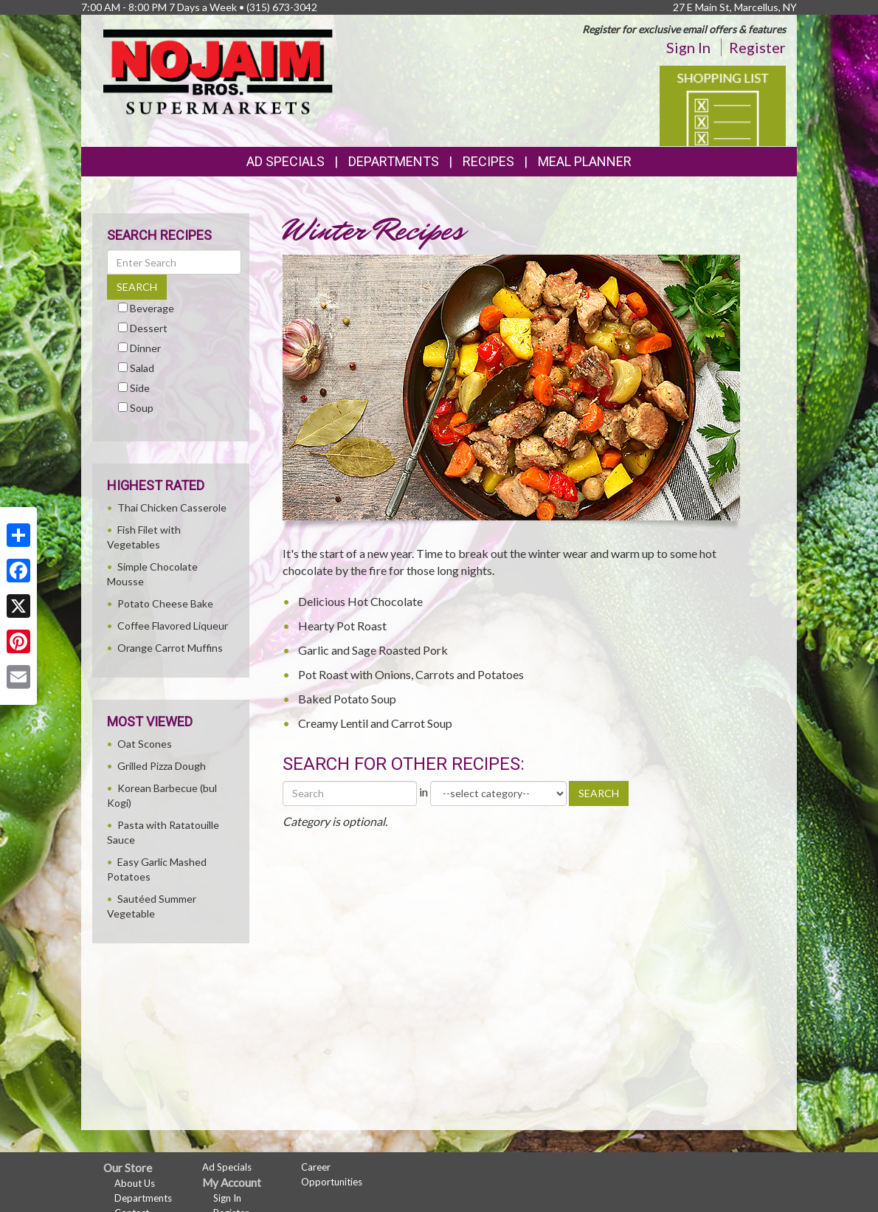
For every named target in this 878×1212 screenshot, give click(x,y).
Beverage (152, 308)
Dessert (148, 328)
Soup (141, 408)
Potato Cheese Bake (165, 603)
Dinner (145, 348)
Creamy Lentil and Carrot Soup (375, 723)
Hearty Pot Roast (342, 626)
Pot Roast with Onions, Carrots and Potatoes (411, 674)
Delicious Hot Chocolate (360, 601)
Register (757, 47)
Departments (143, 1198)
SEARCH (598, 793)
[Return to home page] (218, 70)
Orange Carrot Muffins (170, 647)
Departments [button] (393, 161)
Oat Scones (144, 743)
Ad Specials (285, 161)
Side (140, 388)
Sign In (688, 47)
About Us (134, 1183)
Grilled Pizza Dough (161, 766)
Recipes (488, 161)
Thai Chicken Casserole (172, 507)
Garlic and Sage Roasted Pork (373, 650)
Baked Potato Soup (347, 699)
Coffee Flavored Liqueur (172, 625)
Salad (142, 368)
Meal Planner (585, 161)
